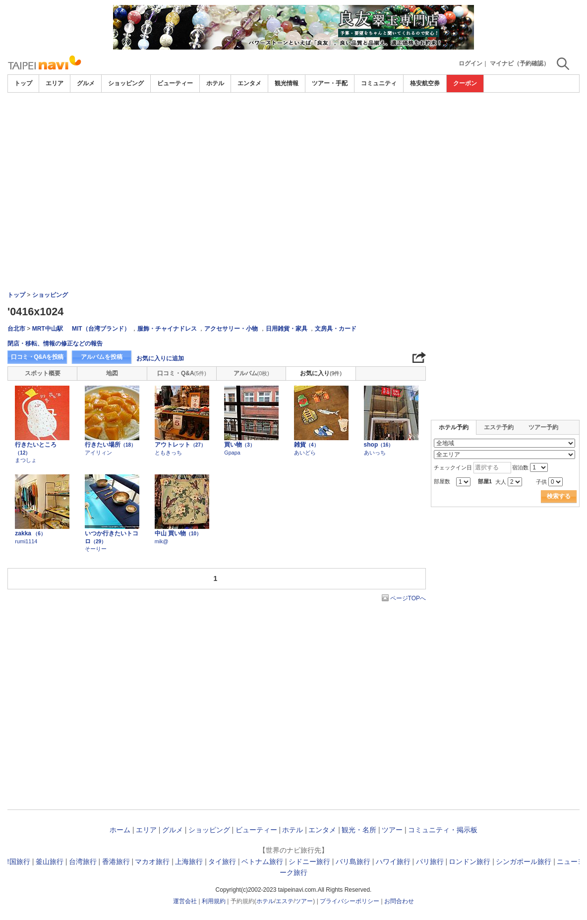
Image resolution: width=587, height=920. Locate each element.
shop (379, 444)
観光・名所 (359, 830)
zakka (30, 533)
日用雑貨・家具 (286, 328)
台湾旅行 (83, 861)
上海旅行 (189, 861)
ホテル (215, 83)
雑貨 (306, 444)
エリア (54, 83)
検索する (559, 496)
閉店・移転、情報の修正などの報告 (55, 343)
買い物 (239, 444)
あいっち (375, 453)
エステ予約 (499, 427)
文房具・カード (335, 328)
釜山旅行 (49, 861)
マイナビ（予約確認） (519, 63)
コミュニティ (379, 83)
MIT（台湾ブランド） (101, 328)
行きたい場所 (110, 444)
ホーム (120, 830)
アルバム (251, 373)
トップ (23, 83)
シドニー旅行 (309, 861)
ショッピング (126, 83)
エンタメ (249, 83)
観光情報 (286, 83)
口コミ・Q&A (181, 373)
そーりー (96, 549)
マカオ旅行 (152, 861)
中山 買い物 (178, 533)
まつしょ (26, 460)
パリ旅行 (430, 861)
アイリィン (98, 453)
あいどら (305, 453)
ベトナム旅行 (262, 861)
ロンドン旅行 (469, 861)
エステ (285, 901)
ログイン (470, 63)
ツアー (392, 830)
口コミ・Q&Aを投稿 (37, 356)
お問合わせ (399, 901)
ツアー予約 (543, 427)
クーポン (465, 83)
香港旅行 (116, 861)
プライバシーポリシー (349, 901)
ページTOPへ (408, 598)
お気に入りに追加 (160, 358)
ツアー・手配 (330, 83)
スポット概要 (42, 373)
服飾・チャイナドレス (167, 328)
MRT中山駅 (47, 328)
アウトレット (180, 444)
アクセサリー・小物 (231, 328)
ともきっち (168, 453)
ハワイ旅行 (393, 861)
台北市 (16, 328)
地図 (112, 373)
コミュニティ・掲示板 (442, 830)
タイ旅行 (222, 861)
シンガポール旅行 (523, 861)
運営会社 (185, 901)
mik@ (162, 541)
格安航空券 (425, 83)
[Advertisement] (293, 120)
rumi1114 (26, 541)
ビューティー (175, 83)
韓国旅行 (16, 861)
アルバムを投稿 (101, 356)
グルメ (86, 83)
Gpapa (232, 453)
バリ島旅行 (353, 861)
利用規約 (214, 901)
